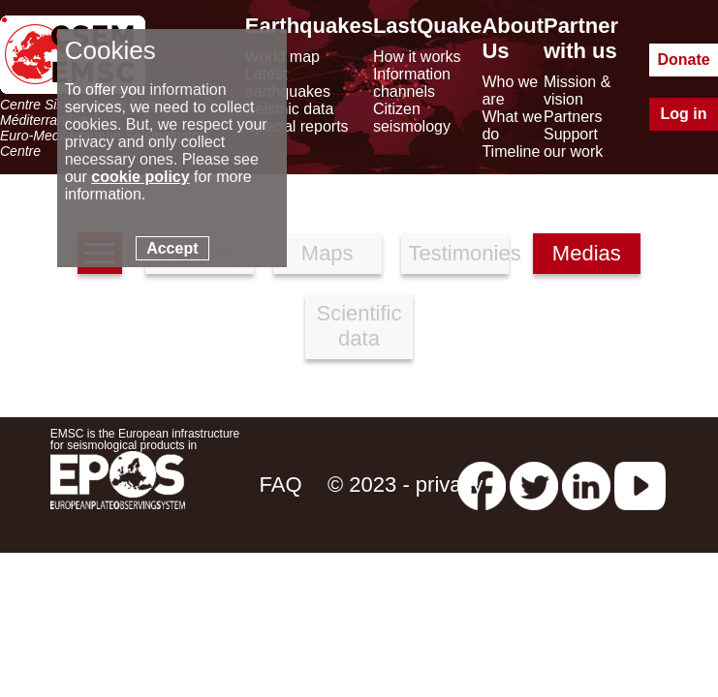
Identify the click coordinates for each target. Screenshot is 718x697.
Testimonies (459, 253)
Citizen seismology (412, 118)
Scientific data (358, 325)
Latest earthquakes (287, 83)
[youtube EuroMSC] (640, 484)
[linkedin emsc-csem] (586, 484)
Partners (573, 116)
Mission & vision (577, 90)
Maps (327, 253)
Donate (683, 59)
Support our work (573, 143)
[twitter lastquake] (534, 484)
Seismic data (289, 109)
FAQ (281, 484)
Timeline (511, 151)
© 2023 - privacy (406, 484)
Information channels (412, 83)
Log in (684, 114)
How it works (417, 56)
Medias (586, 253)
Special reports (297, 126)
